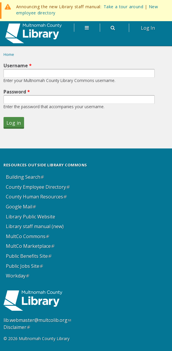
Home (9, 54)
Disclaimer (17, 327)
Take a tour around (123, 6)
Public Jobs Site (25, 267)
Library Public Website (30, 216)
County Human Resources (37, 197)
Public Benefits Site (30, 257)
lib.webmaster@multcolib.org (37, 320)
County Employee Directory (39, 188)
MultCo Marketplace (31, 247)
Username (18, 65)
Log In (148, 28)
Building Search (26, 178)
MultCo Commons (28, 237)
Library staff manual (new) (35, 226)
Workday (18, 277)
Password (17, 91)
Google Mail (22, 207)
